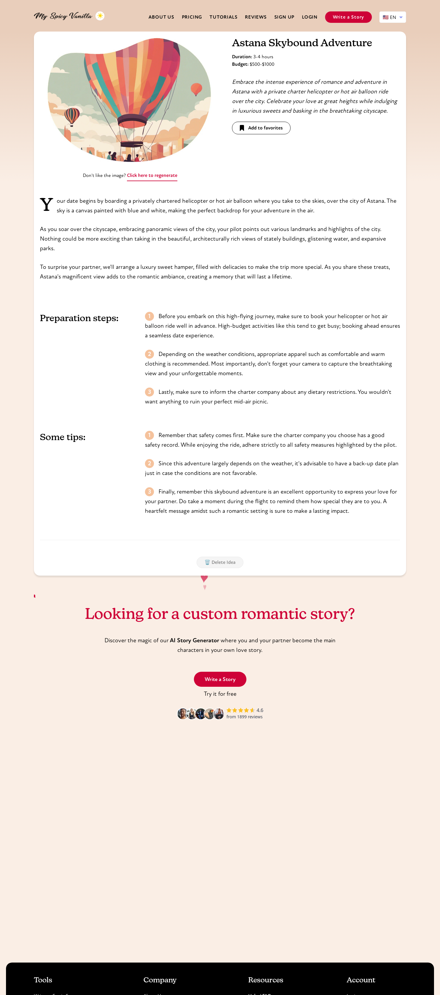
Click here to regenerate (152, 175)
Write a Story (348, 17)
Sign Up (284, 17)
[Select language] (392, 17)
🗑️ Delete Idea (220, 562)
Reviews (256, 17)
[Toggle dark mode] (99, 15)
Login (310, 17)
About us (161, 17)
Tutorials (223, 17)
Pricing (192, 17)
